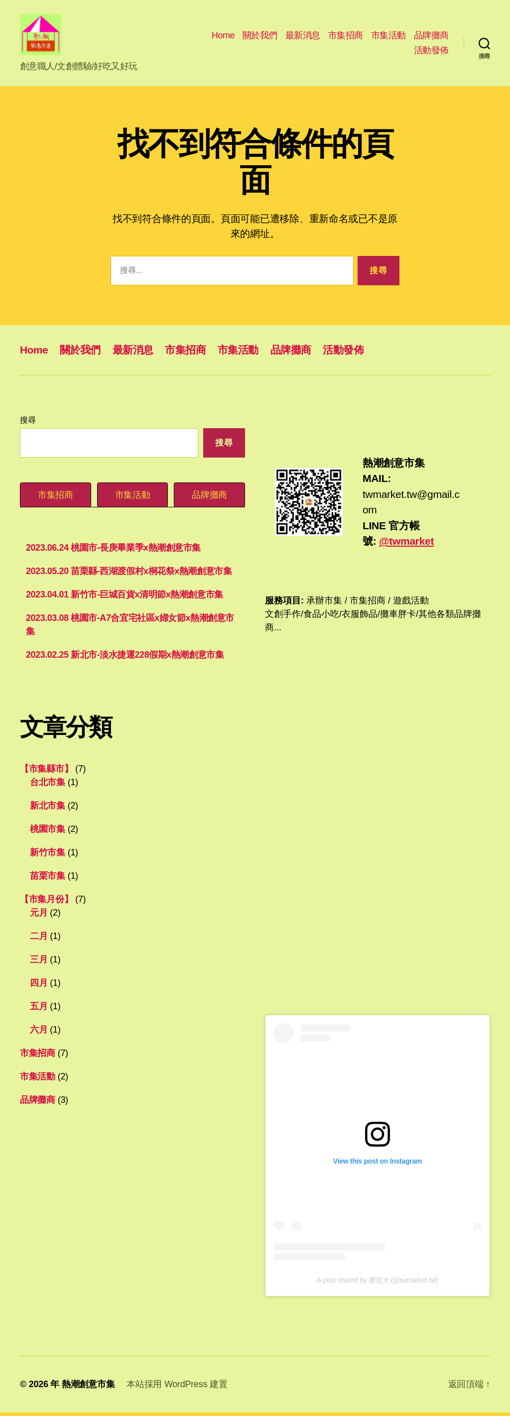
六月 (38, 1033)
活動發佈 (431, 52)
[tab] (55, 497)
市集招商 (345, 37)
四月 (38, 986)
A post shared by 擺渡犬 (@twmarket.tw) (377, 1284)
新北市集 (47, 809)
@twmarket (406, 544)
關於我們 (260, 37)
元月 (38, 916)
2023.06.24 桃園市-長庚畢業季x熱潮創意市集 (113, 551)
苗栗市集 (47, 879)
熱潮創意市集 (88, 1388)
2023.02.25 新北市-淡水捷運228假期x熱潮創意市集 (125, 658)
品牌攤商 (431, 37)
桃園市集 (47, 832)
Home (223, 37)
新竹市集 (47, 855)
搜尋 (27, 423)
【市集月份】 (46, 902)
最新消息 (302, 37)
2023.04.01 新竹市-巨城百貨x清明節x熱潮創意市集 (124, 597)
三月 (38, 962)
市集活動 (388, 37)
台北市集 (47, 785)
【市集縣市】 (46, 772)
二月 (38, 939)
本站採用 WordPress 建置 (177, 1388)
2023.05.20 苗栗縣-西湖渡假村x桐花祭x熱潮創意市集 (129, 574)
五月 (38, 1009)
